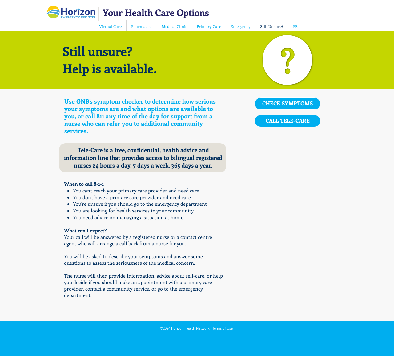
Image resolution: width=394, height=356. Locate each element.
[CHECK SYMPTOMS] (287, 103)
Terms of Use (222, 328)
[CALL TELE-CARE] (287, 121)
